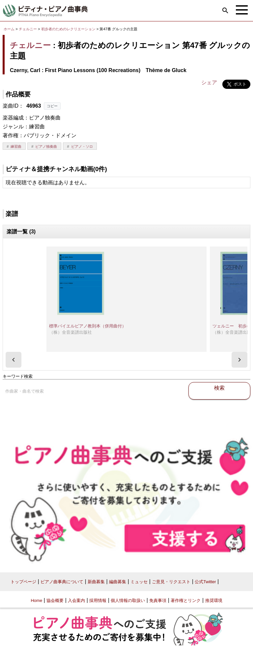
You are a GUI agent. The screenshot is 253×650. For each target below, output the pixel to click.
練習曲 (16, 146)
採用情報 (97, 600)
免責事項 (157, 600)
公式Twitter (205, 581)
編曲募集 (117, 581)
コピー (52, 106)
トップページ (23, 581)
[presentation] (13, 360)
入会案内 (76, 600)
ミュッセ (139, 581)
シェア (209, 82)
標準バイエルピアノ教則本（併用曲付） (87, 326)
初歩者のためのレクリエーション (69, 29)
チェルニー (28, 29)
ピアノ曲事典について (62, 581)
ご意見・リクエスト (171, 581)
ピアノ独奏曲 (46, 146)
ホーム (9, 29)
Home (36, 600)
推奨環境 (213, 600)
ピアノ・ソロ (82, 146)
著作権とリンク (186, 600)
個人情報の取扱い (128, 600)
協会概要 (55, 600)
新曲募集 (96, 581)
